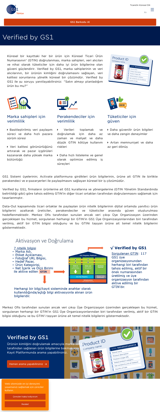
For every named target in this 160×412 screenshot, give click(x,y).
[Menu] (152, 9)
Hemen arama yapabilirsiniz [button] (28, 364)
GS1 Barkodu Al (80, 22)
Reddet (25, 404)
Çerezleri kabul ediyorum (25, 396)
